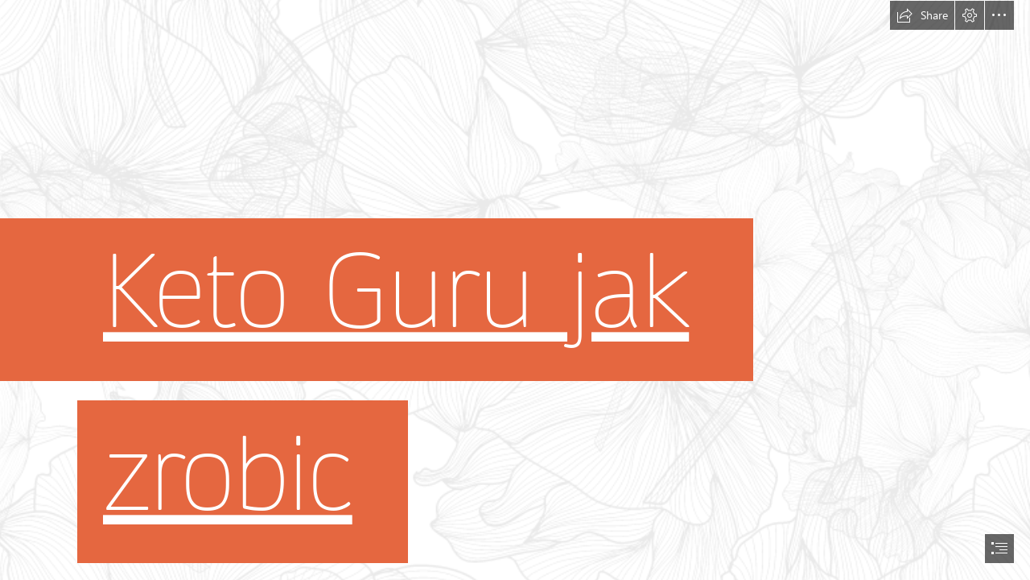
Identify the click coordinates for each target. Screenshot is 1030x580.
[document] (515, 290)
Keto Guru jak (396, 292)
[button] (922, 15)
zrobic (227, 474)
